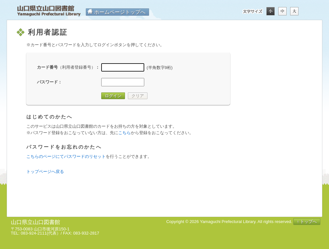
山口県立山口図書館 (49, 11)
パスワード (47, 82)
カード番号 (66, 67)
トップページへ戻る (45, 171)
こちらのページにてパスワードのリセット (66, 156)
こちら (124, 132)
